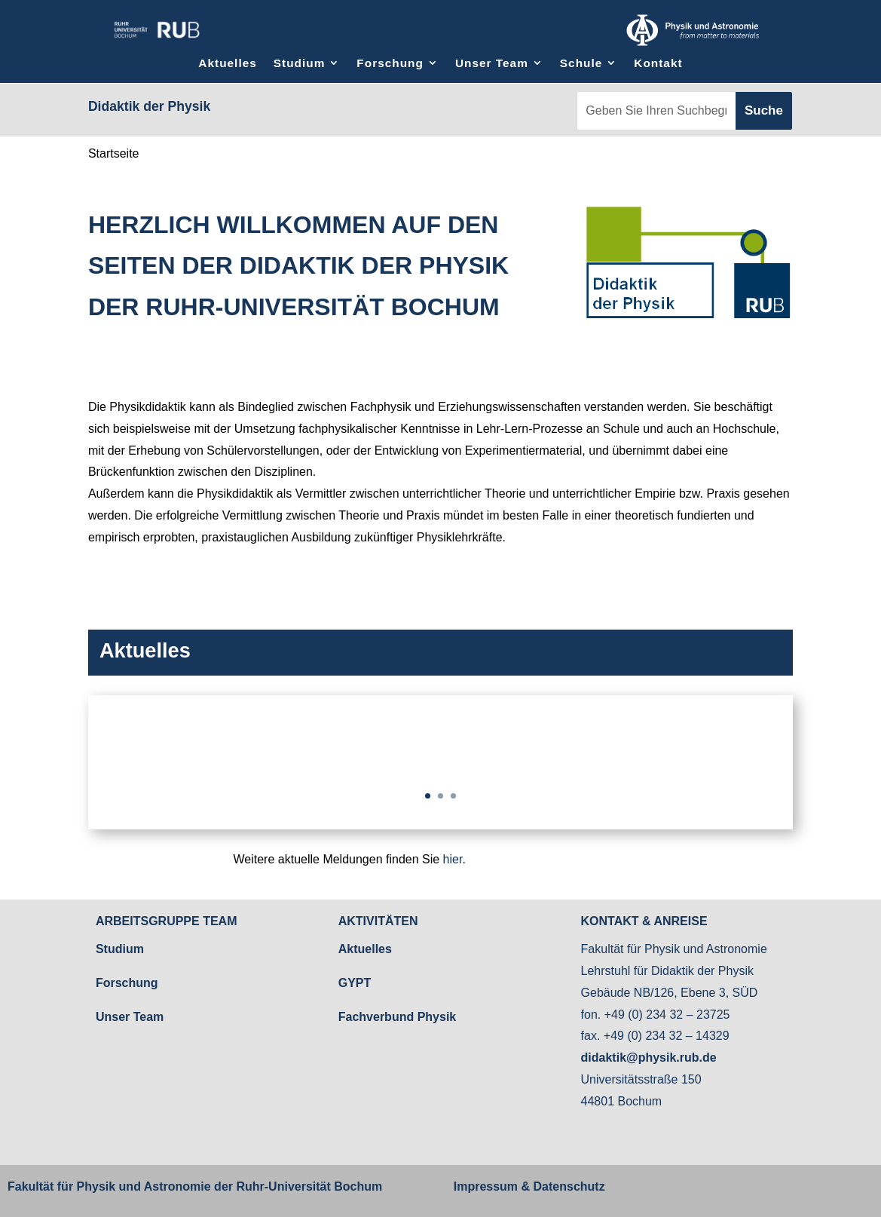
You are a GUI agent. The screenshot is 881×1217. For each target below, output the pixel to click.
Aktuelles (227, 63)
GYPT (355, 982)
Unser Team (491, 63)
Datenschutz (567, 1186)
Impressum (486, 1186)
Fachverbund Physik (397, 1016)
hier (453, 859)
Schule (581, 63)
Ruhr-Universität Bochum (309, 1186)
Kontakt (658, 63)
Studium (300, 63)
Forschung (390, 63)
